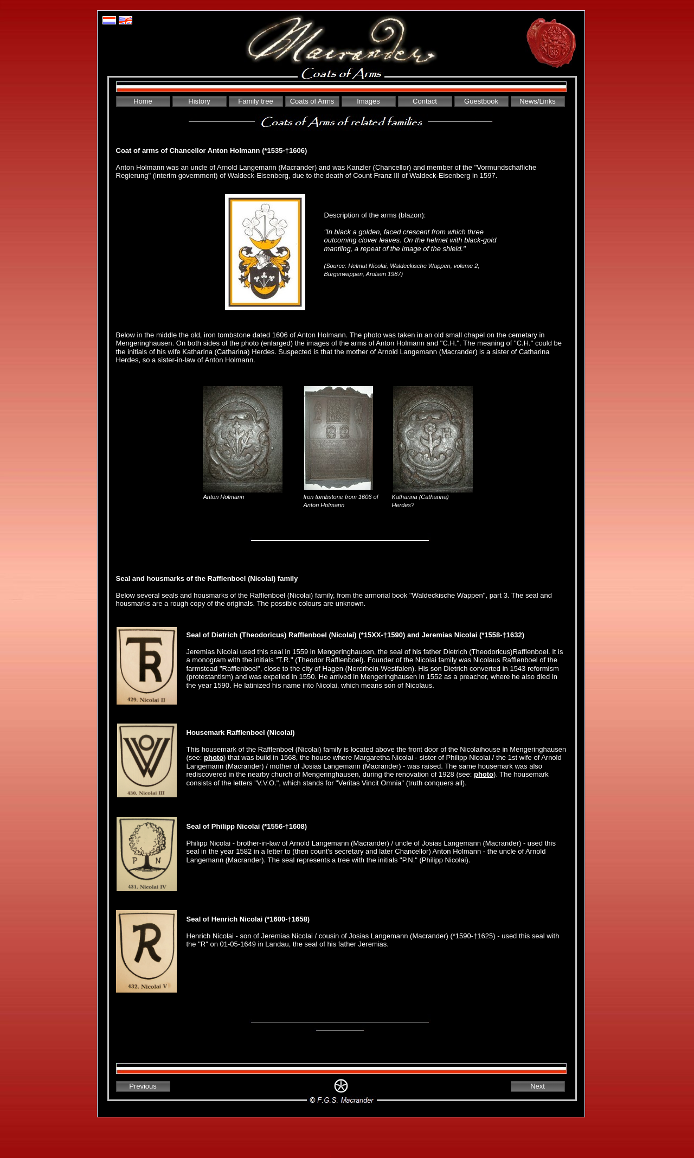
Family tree (255, 101)
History (199, 101)
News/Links (537, 101)
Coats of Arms (312, 101)
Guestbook (481, 101)
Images (368, 101)
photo (213, 757)
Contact (425, 101)
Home (142, 101)
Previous (143, 1086)
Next (537, 1086)
